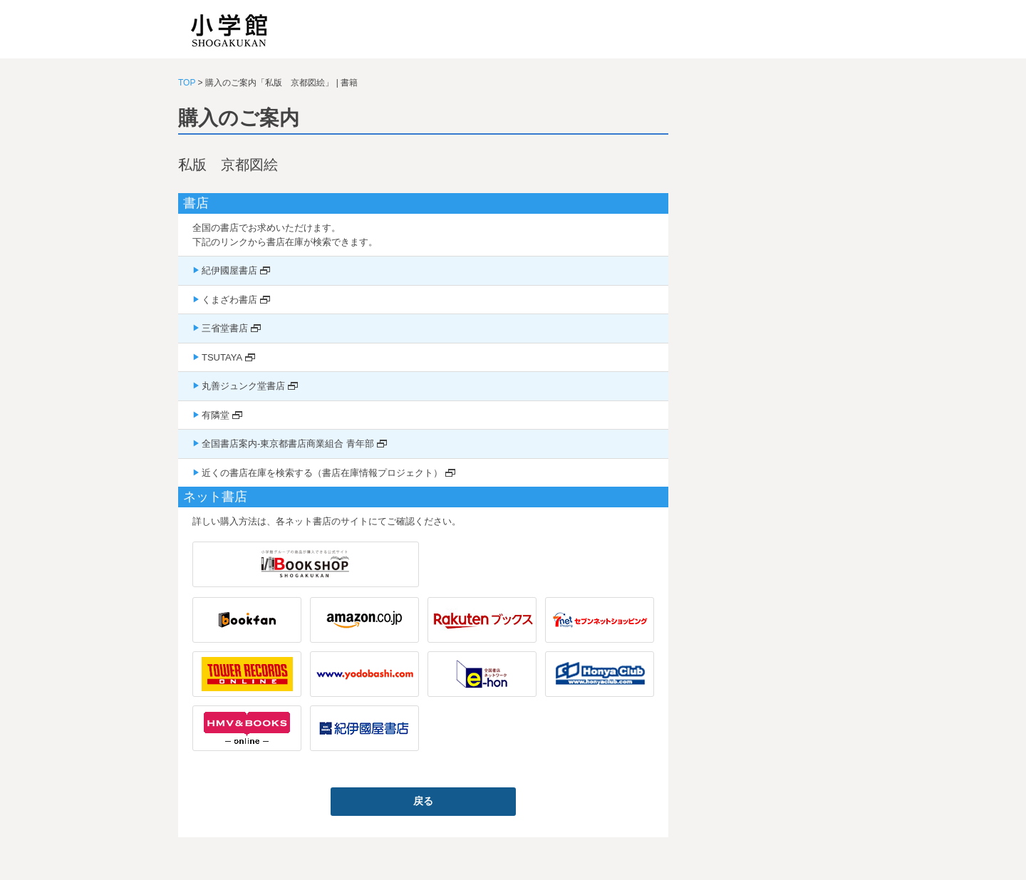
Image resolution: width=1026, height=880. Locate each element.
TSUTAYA (222, 357)
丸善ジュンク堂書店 (243, 386)
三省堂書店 (225, 328)
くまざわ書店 (229, 299)
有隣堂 (215, 415)
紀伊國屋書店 (229, 270)
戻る (423, 801)
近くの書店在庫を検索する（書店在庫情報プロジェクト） (322, 472)
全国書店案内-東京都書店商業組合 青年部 (288, 443)
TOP (186, 83)
